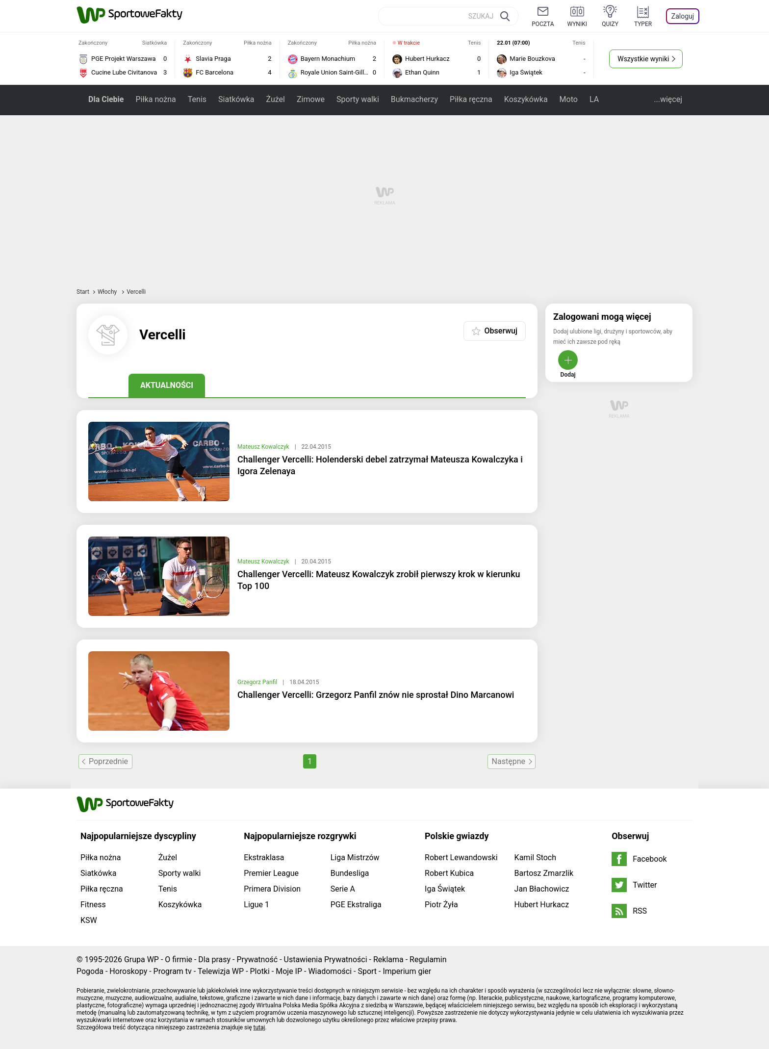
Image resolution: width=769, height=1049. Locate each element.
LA (594, 99)
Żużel (275, 99)
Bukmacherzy (414, 99)
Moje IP (289, 971)
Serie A (343, 889)
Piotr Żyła (441, 904)
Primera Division (272, 889)
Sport (367, 971)
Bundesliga (350, 873)
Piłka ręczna (471, 99)
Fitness (93, 904)
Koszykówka (526, 99)
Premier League (271, 873)
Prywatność (257, 959)
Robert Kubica (449, 873)
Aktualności (166, 385)
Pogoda (90, 971)
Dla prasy (214, 959)
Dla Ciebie (106, 99)
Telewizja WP (221, 971)
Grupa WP (141, 959)
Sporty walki (357, 99)
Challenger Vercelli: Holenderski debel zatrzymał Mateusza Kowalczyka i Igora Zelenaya (380, 465)
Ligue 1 (256, 904)
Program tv (173, 971)
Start (83, 291)
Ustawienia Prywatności (325, 959)
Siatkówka (236, 99)
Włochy (108, 291)
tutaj (259, 1027)
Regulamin (428, 959)
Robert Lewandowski (461, 857)
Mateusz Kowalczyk (264, 446)
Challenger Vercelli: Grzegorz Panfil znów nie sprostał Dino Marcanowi (375, 695)
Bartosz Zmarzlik (543, 873)
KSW (88, 920)
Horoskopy (128, 971)
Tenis (197, 99)
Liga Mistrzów (355, 857)
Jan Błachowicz (541, 889)
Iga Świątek (445, 889)
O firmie (178, 959)
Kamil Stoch (535, 857)
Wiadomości (330, 971)
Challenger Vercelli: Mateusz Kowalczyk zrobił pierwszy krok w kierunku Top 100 (378, 580)
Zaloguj (682, 16)
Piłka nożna (155, 99)
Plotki (260, 971)
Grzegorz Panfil (258, 682)
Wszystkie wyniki (643, 59)
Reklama (388, 959)
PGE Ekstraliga (356, 904)
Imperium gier (407, 971)
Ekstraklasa (264, 857)
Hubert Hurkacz (541, 904)
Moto (569, 99)
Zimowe (311, 99)
